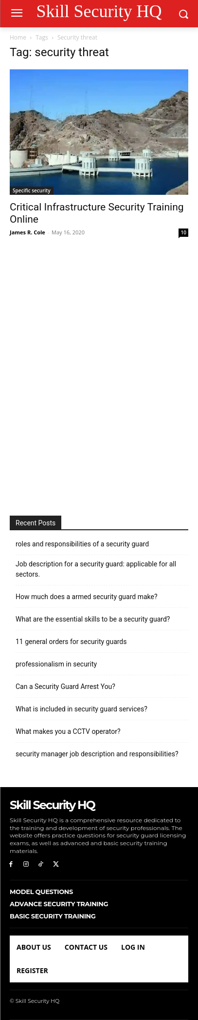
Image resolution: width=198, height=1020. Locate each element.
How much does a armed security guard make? (87, 597)
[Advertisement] (99, 377)
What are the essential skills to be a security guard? (93, 619)
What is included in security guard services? (81, 709)
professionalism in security (56, 664)
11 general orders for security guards (71, 641)
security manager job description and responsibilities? (97, 754)
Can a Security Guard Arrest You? (65, 686)
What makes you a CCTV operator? (68, 731)
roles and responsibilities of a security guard (82, 544)
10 (183, 232)
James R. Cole (27, 232)
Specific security (32, 190)
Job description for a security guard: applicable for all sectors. (96, 569)
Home (18, 37)
